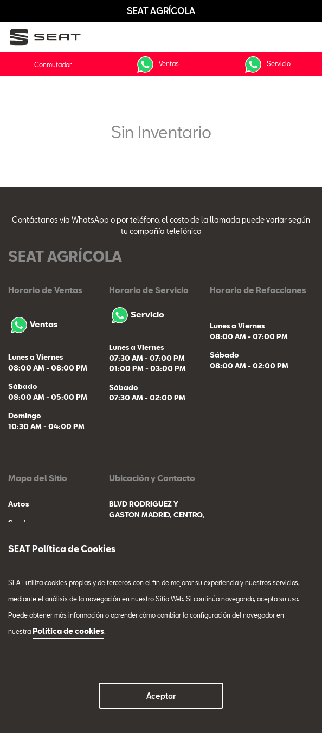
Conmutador (53, 64)
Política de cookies (68, 630)
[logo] (49, 37)
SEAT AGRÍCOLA (161, 10)
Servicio (266, 64)
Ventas (156, 64)
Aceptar (161, 695)
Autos (18, 504)
